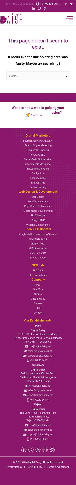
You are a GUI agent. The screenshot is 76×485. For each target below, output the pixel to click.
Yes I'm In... (34, 115)
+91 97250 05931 (38, 439)
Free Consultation (19, 3)
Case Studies (38, 298)
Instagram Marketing (38, 168)
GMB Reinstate (38, 253)
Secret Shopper (38, 257)
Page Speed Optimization (38, 206)
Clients (38, 294)
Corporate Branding (38, 150)
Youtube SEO (38, 154)
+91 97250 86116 (38, 399)
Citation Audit (38, 243)
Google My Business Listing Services (38, 234)
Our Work (38, 289)
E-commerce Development (38, 210)
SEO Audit (38, 270)
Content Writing (38, 187)
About (38, 284)
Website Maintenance (38, 224)
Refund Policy (34, 466)
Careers (38, 303)
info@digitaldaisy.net (38, 346)
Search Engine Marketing (38, 145)
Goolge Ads (38, 173)
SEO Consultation (38, 275)
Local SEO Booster (38, 229)
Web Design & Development (38, 191)
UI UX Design (38, 215)
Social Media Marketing (38, 164)
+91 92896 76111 (48, 3)
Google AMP (38, 220)
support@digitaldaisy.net (38, 355)
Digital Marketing (38, 135)
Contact (38, 312)
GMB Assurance (38, 248)
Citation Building (38, 239)
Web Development (38, 201)
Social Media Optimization (38, 159)
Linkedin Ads (38, 182)
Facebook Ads (38, 178)
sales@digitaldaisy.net (38, 351)
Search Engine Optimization (38, 140)
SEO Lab (38, 265)
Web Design (38, 196)
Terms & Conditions (58, 466)
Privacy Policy (14, 466)
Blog (38, 308)
